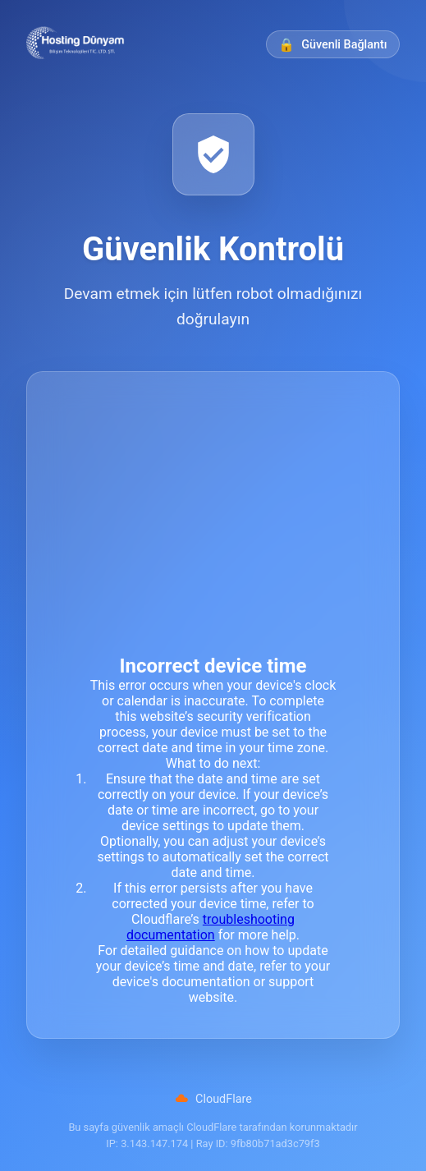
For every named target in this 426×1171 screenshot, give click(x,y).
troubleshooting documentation (210, 927)
